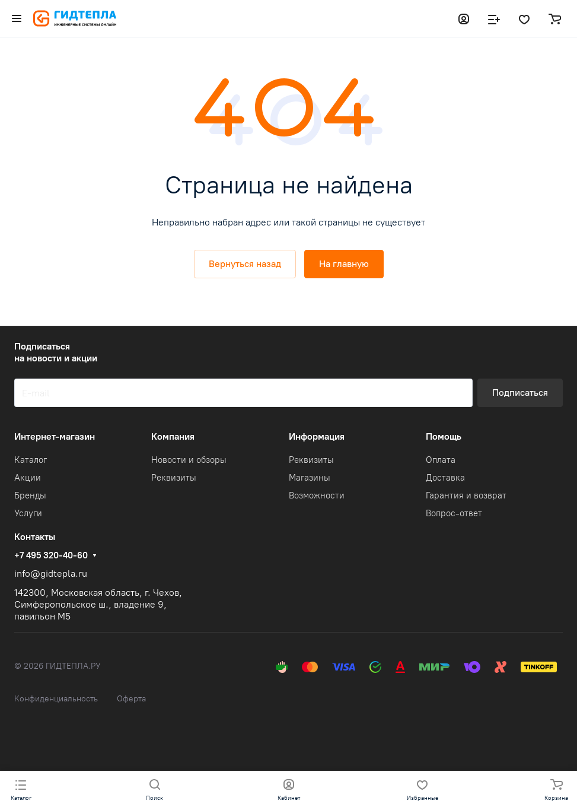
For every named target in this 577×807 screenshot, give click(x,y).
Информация (317, 436)
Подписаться (520, 392)
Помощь (443, 436)
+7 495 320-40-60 (51, 555)
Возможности (317, 495)
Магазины (309, 477)
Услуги (28, 513)
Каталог (30, 460)
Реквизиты (173, 477)
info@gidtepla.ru (50, 573)
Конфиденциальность (56, 699)
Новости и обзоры (189, 460)
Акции (27, 477)
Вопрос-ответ (454, 513)
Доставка (445, 477)
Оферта (131, 699)
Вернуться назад (245, 263)
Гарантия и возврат (466, 495)
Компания (173, 436)
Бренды (30, 495)
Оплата (440, 460)
